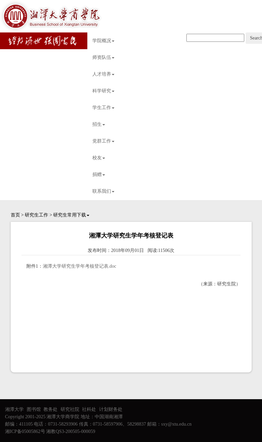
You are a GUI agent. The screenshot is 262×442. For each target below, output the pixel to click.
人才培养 (103, 74)
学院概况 (103, 40)
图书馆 (34, 409)
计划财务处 (110, 409)
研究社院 (70, 409)
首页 (15, 214)
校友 (98, 157)
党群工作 (103, 141)
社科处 (89, 409)
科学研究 (103, 90)
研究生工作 (36, 214)
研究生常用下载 (71, 214)
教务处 (50, 409)
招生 (98, 124)
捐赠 (98, 174)
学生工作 (103, 107)
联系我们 (103, 191)
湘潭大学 (14, 409)
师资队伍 (103, 57)
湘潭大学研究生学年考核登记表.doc (79, 266)
